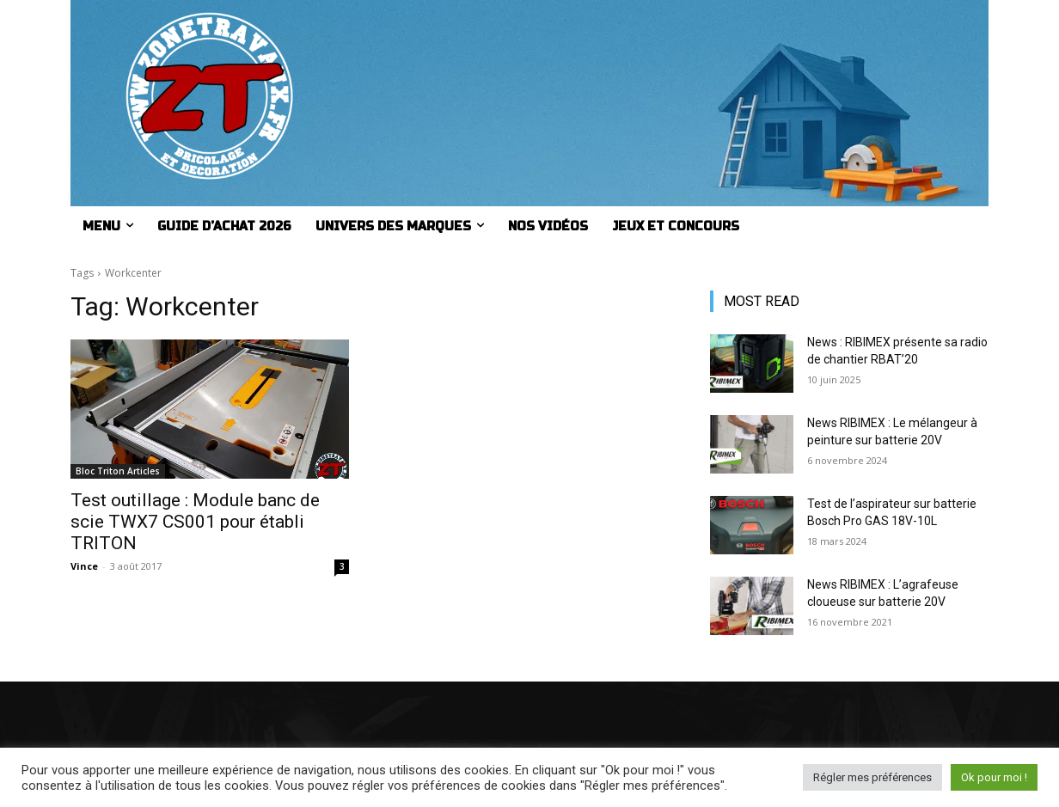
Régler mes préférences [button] (872, 777)
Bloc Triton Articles (118, 471)
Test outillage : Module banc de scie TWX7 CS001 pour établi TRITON (195, 521)
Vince (84, 565)
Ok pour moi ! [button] (994, 777)
